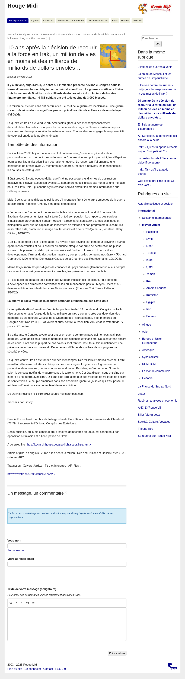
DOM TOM (149, 364)
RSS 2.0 (60, 668)
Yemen (150, 274)
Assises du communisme (71, 20)
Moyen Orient (65, 34)
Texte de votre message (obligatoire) (31, 589)
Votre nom (14, 540)
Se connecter (15, 550)
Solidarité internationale (156, 217)
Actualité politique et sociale (155, 203)
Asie (145, 331)
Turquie (151, 252)
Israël (149, 259)
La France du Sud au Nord (154, 386)
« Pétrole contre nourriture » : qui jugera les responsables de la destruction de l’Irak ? (157, 89)
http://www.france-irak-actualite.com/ (30, 474)
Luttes (142, 393)
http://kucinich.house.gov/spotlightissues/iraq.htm (57, 444)
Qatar (149, 266)
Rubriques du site (18, 20)
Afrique (146, 324)
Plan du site (14, 668)
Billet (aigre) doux (149, 414)
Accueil (11, 34)
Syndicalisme (150, 356)
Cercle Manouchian (98, 20)
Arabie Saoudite (156, 288)
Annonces (48, 20)
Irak (78, 34)
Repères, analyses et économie (157, 400)
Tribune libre (145, 428)
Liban (149, 245)
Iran (148, 309)
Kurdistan (152, 295)
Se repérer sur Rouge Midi (154, 435)
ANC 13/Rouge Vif (149, 407)
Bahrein (151, 316)
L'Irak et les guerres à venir (155, 66)
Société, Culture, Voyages (154, 421)
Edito (114, 20)
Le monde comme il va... (157, 371)
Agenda (35, 20)
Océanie (147, 378)
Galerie (125, 20)
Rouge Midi (22, 5)
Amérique (148, 349)
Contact (48, 668)
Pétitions (137, 20)
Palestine (152, 231)
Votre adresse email (20, 558)
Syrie (149, 238)
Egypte (150, 302)
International (48, 34)
